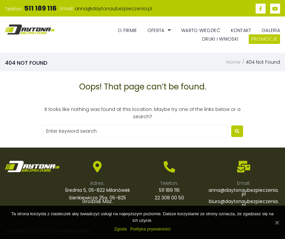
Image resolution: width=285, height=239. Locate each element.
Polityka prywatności (150, 228)
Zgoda (120, 228)
